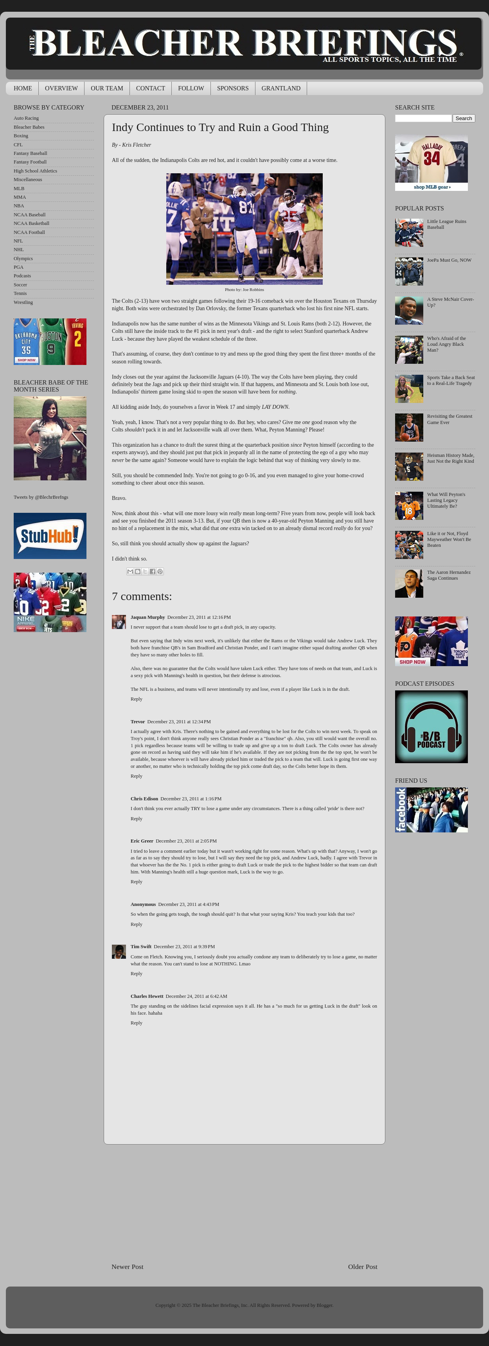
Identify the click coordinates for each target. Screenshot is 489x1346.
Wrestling (23, 302)
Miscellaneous (28, 179)
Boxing (21, 135)
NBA (19, 205)
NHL (19, 249)
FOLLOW (191, 88)
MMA (20, 197)
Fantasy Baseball (30, 153)
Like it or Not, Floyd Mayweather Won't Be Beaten (449, 539)
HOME (23, 88)
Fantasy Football (30, 162)
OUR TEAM (107, 88)
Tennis (20, 293)
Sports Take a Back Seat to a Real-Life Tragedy (451, 380)
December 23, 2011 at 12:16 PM (199, 617)
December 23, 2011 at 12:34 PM (179, 721)
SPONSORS (233, 88)
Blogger (324, 1305)
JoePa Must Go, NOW (449, 260)
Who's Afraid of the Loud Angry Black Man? (446, 344)
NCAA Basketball (31, 223)
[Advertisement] (244, 1203)
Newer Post (127, 1267)
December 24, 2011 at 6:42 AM (196, 996)
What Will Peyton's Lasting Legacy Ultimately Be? (446, 500)
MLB (19, 188)
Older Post (363, 1267)
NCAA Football (29, 232)
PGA (18, 267)
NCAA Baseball (30, 214)
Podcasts (22, 276)
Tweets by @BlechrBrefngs (41, 497)
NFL (18, 241)
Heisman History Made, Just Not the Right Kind (451, 458)
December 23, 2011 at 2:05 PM (186, 841)
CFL (18, 144)
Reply (136, 699)
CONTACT (150, 88)
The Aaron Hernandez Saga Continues (449, 575)
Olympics (23, 258)
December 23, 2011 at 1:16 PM (190, 798)
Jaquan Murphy (148, 617)
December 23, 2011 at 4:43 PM (188, 904)
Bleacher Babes (29, 127)
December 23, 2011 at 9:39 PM (184, 946)
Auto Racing (26, 118)
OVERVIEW (61, 88)
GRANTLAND (281, 88)
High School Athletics (35, 171)
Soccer (20, 285)
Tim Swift (141, 946)
